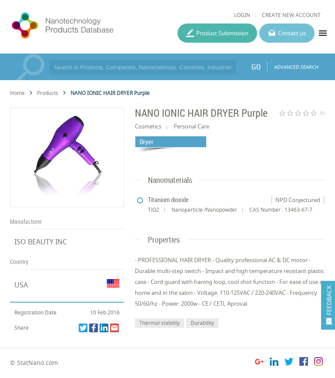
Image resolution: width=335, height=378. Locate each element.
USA (21, 285)
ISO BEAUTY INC (40, 241)
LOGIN (242, 15)
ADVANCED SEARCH (296, 67)
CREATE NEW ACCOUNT (291, 15)
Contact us (292, 33)
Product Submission (222, 33)
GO (256, 66)
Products (47, 93)
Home (17, 93)
